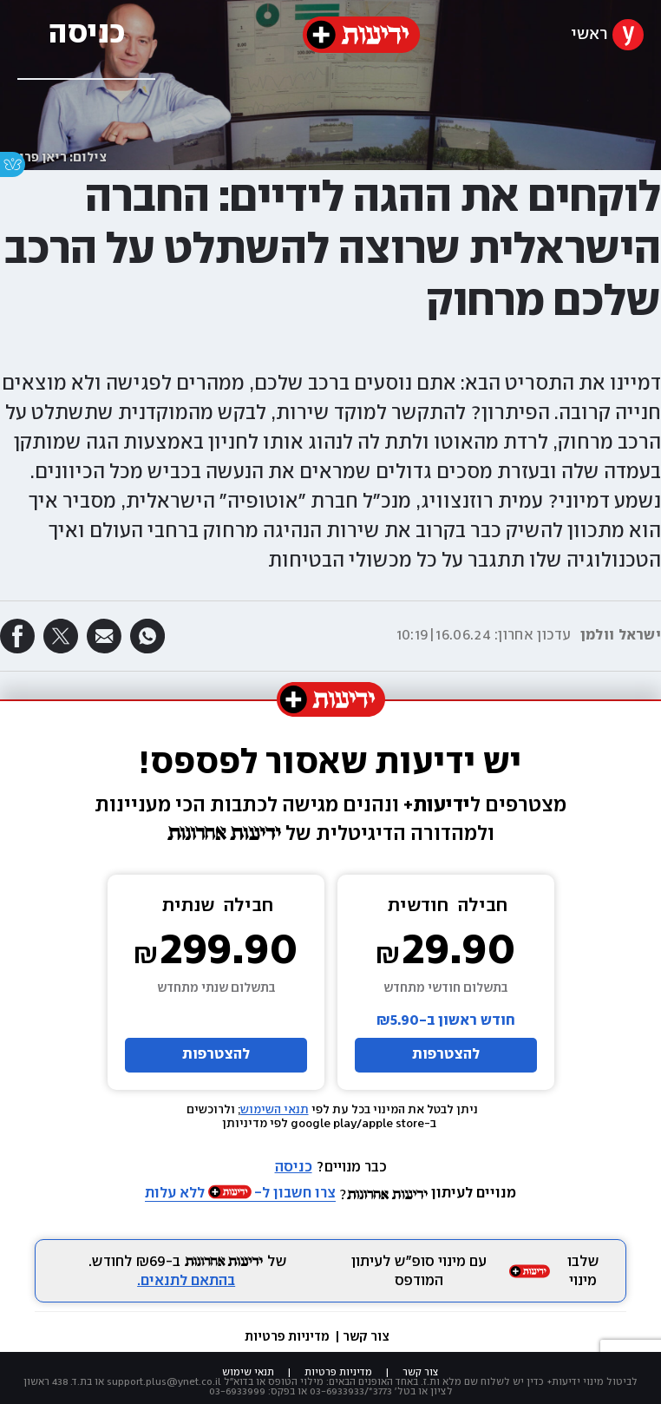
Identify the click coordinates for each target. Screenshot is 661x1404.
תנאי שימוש (248, 1372)
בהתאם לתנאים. (186, 1281)
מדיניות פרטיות (288, 1337)
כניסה (293, 1167)
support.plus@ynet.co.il (164, 1382)
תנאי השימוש (274, 1110)
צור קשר (366, 1337)
